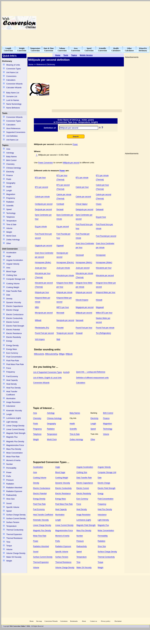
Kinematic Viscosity (14, 411)
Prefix (8, 476)
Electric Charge (12, 310)
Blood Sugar (11, 271)
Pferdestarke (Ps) (42, 328)
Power (8, 472)
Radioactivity (11, 495)
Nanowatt (79, 320)
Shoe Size (10, 499)
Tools (4, 113)
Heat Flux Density (13, 388)
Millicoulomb (39, 354)
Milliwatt (38, 320)
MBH (37, 307)
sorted (66, 372)
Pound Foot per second (44, 333)
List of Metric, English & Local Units (47, 378)
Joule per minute (63, 268)
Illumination (11, 398)
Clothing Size (11, 275)
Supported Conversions (15, 132)
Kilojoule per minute (64, 292)
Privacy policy (105, 621)
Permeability (11, 468)
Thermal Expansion (14, 534)
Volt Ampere (40, 339)
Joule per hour (41, 268)
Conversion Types (13, 69)
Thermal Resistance (14, 538)
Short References (13, 128)
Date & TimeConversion (49, 49)
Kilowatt (99, 300)
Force (8, 368)
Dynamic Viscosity (13, 302)
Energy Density (12, 345)
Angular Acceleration (14, 260)
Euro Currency (12, 353)
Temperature (11, 221)
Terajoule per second (64, 333)
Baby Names (11, 157)
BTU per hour (40, 178)
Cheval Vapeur (82, 204)
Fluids (8, 179)
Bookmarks (74, 621)
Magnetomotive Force (15, 445)
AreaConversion (75, 49)
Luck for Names (12, 100)
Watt (58, 339)
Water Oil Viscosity (13, 557)
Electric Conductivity (14, 318)
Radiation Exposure (14, 491)
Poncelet (60, 328)
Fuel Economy (12, 376)
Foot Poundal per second (106, 236)
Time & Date (11, 224)
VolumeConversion (62, 49)
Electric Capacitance (14, 306)
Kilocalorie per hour (103, 268)
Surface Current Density (16, 519)
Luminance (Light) (13, 418)
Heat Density (11, 384)
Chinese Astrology (13, 168)
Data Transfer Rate (14, 291)
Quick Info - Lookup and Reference (90, 372)
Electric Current (12, 322)
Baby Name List (12, 93)
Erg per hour (101, 217)
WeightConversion (21, 49)
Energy (9, 341)
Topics (5, 145)
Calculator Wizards (14, 88)
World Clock (11, 236)
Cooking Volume (12, 284)
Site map (39, 621)
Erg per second (62, 226)
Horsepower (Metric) (84, 262)
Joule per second (82, 268)
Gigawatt (60, 245)
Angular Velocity (12, 264)
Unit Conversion (10, 249)
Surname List (11, 96)
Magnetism (10, 194)
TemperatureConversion (35, 49)
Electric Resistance (14, 333)
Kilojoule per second (84, 292)
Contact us (93, 621)
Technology (11, 213)
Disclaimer (118, 621)
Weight (9, 232)
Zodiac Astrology (13, 240)
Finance (9, 175)
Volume (9, 228)
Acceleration (11, 253)
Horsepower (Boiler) (43, 262)
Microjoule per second (44, 313)
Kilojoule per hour (42, 292)
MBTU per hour (62, 307)
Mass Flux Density (13, 449)
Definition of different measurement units (92, 378)
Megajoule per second (85, 307)
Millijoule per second (71, 163)
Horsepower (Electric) (65, 262)
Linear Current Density (15, 429)
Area (8, 149)
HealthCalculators (115, 49)
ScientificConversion (102, 49)
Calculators (10, 80)
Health (9, 187)
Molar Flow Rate (12, 457)
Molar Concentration (14, 453)
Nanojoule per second (65, 320)
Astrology (10, 153)
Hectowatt (80, 255)
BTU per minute (82, 178)
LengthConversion (8, 49)
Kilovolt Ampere (82, 300)
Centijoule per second (43, 204)
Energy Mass (11, 349)
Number (9, 464)
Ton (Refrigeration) (103, 333)
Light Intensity (12, 422)
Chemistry (10, 164)
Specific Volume (12, 507)
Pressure (10, 480)
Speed (9, 209)
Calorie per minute (42, 197)
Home (32, 621)
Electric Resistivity (13, 337)
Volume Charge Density (15, 553)
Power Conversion (45, 163)
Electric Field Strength (15, 326)
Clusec (99, 204)
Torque (9, 546)
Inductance (10, 406)
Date (8, 295)
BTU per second (41, 187)
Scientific (10, 206)
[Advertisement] (111, 23)
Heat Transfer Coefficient (11, 393)
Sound (9, 503)
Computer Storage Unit (15, 279)
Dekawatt (99, 209)
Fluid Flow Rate (12, 361)
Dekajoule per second (84, 209)
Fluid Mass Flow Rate (15, 364)
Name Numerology (13, 104)
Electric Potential (13, 330)
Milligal (62, 354)
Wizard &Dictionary (143, 49)
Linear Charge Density (15, 426)
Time (8, 542)
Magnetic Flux (12, 437)
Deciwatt (59, 209)
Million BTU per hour (104, 313)
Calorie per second (83, 197)
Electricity (10, 172)
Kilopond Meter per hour (105, 292)
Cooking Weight (12, 287)
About (84, 621)
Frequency (10, 372)
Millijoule (69, 354)
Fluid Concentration (14, 357)
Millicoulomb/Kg (51, 354)
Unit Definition (12, 136)
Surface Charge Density (16, 515)
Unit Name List (12, 72)
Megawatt (100, 307)
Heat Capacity (12, 380)
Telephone (10, 217)
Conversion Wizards (14, 84)
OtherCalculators (129, 49)
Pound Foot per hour (84, 328)
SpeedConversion (89, 49)
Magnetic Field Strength (16, 433)
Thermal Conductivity (14, 530)
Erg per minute (41, 226)
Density (9, 299)
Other (8, 243)
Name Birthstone (13, 108)
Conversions (11, 76)
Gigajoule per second (43, 245)
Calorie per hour (82, 187)
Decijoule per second (43, 209)
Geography (10, 183)
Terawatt (79, 333)
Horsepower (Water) (104, 262)
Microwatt (60, 313)
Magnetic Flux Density (15, 441)
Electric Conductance (14, 314)
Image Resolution (13, 402)
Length (9, 191)
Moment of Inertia (13, 460)
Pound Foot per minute (105, 328)
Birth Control (11, 160)
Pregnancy (10, 198)
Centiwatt (60, 204)
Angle (8, 256)
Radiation (10, 202)
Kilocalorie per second (105, 275)
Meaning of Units (13, 65)
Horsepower (101, 255)
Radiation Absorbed (14, 488)
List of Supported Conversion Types (47, 372)
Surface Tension (12, 522)
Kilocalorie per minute (65, 275)
